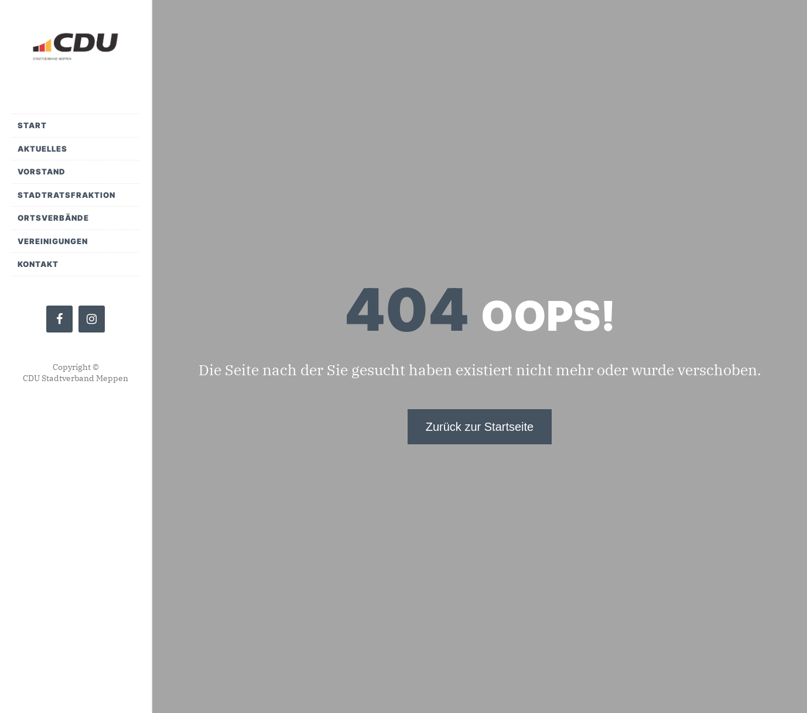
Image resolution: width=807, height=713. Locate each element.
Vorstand (42, 171)
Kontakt (38, 264)
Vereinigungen (53, 241)
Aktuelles (42, 148)
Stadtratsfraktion (66, 195)
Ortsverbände (53, 217)
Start (32, 125)
